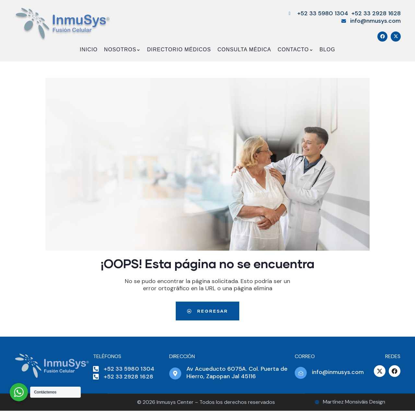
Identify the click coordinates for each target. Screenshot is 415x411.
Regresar (207, 311)
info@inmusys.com (338, 372)
